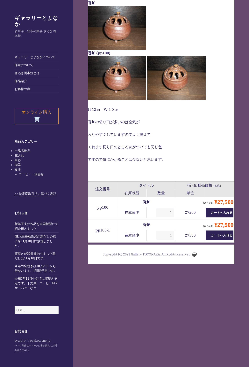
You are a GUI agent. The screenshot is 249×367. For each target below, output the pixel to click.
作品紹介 (21, 81)
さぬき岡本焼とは (27, 73)
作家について (24, 65)
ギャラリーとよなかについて (35, 57)
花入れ (19, 155)
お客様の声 (22, 89)
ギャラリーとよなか (36, 20)
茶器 (18, 160)
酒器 (18, 165)
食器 (18, 169)
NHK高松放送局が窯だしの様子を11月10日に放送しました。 (35, 241)
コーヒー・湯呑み (31, 174)
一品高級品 (22, 151)
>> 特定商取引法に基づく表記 (35, 193)
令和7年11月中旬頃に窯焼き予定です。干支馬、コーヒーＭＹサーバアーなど (36, 283)
